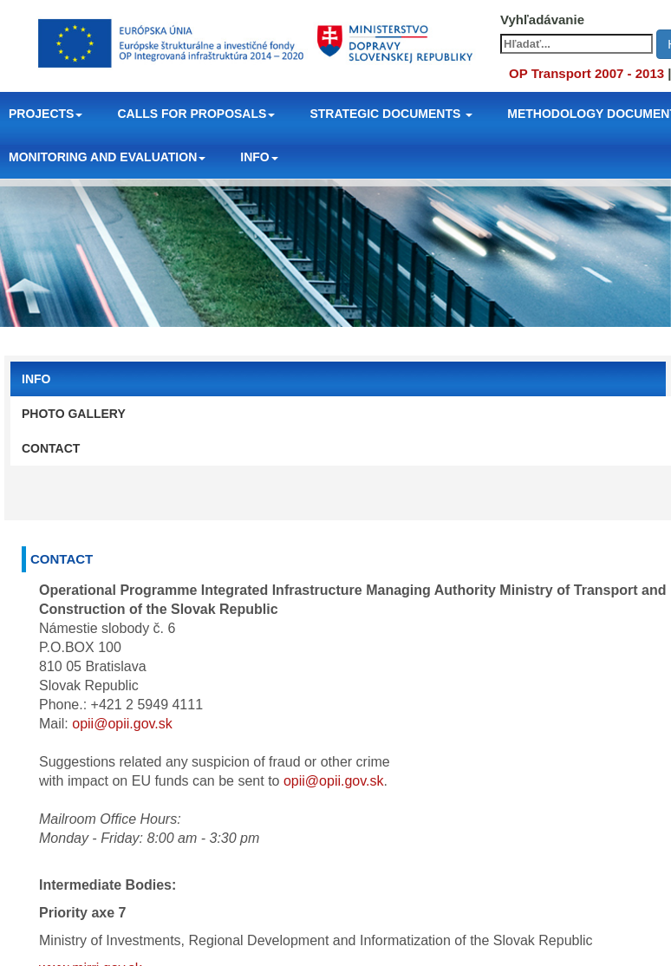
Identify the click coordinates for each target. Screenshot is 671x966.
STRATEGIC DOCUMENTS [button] (390, 114)
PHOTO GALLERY (74, 414)
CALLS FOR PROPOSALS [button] (196, 114)
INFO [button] (258, 157)
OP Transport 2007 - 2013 (586, 73)
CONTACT (51, 448)
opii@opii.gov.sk (122, 723)
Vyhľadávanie (542, 19)
